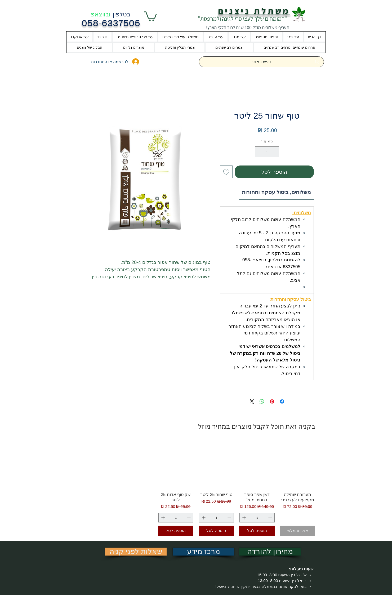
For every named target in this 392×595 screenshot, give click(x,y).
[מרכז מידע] (203, 552)
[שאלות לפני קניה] (136, 552)
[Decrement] (274, 152)
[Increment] (259, 152)
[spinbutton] (267, 152)
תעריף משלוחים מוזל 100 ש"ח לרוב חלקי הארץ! (247, 27)
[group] (196, 488)
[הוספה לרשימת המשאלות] (226, 171)
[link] (276, 192)
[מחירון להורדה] (270, 552)
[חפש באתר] (261, 62)
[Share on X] (252, 401)
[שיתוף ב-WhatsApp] (262, 401)
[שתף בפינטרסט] (272, 401)
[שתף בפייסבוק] (282, 401)
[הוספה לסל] (256, 531)
